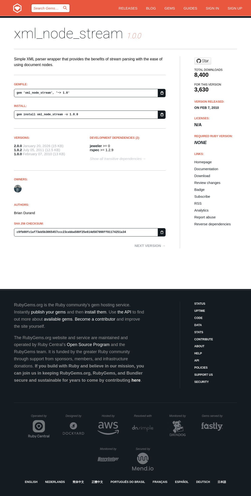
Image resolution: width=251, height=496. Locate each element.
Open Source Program (88, 344)
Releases (128, 8)
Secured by (144, 449)
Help (198, 353)
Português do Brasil (128, 482)
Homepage (203, 162)
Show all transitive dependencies (116, 159)
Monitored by (178, 416)
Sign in (212, 8)
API (196, 360)
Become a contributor (95, 319)
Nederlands (55, 482)
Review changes (207, 183)
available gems (58, 319)
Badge (199, 190)
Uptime (199, 311)
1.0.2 (18, 150)
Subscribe (202, 196)
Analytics (201, 210)
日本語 (222, 482)
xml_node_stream (68, 33)
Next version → (150, 246)
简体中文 (78, 482)
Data (198, 325)
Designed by (74, 416)
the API (124, 312)
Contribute (203, 339)
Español (182, 482)
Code (198, 318)
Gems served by (212, 416)
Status (199, 303)
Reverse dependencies (212, 224)
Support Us (203, 374)
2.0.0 (18, 146)
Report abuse (205, 217)
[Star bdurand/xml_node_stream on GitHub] (202, 61)
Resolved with (143, 416)
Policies (201, 367)
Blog (151, 8)
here (135, 380)
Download (202, 176)
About (199, 346)
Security (201, 382)
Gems (169, 8)
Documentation (206, 169)
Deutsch (203, 482)
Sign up (235, 8)
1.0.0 (18, 154)
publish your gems (48, 312)
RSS (198, 203)
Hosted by (110, 416)
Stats (198, 332)
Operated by (40, 417)
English (31, 482)
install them (95, 312)
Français (160, 482)
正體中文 (97, 482)
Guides (190, 8)
